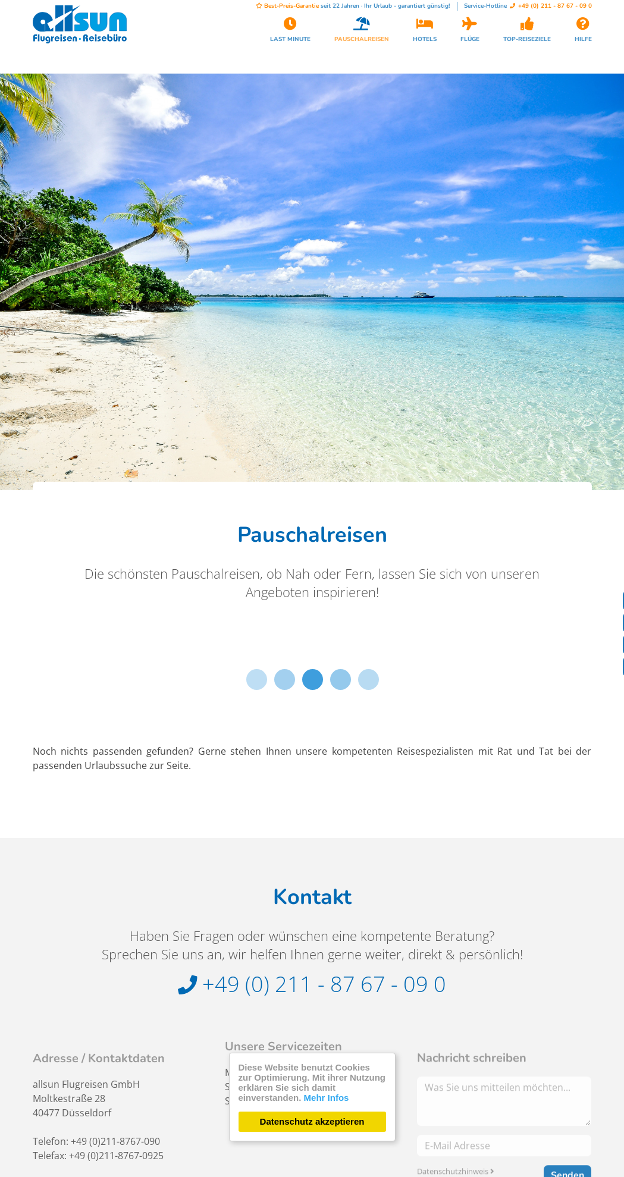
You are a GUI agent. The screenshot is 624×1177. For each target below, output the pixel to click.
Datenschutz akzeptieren (312, 1121)
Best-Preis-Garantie (287, 6)
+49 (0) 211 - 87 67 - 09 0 (551, 6)
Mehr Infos (326, 1098)
